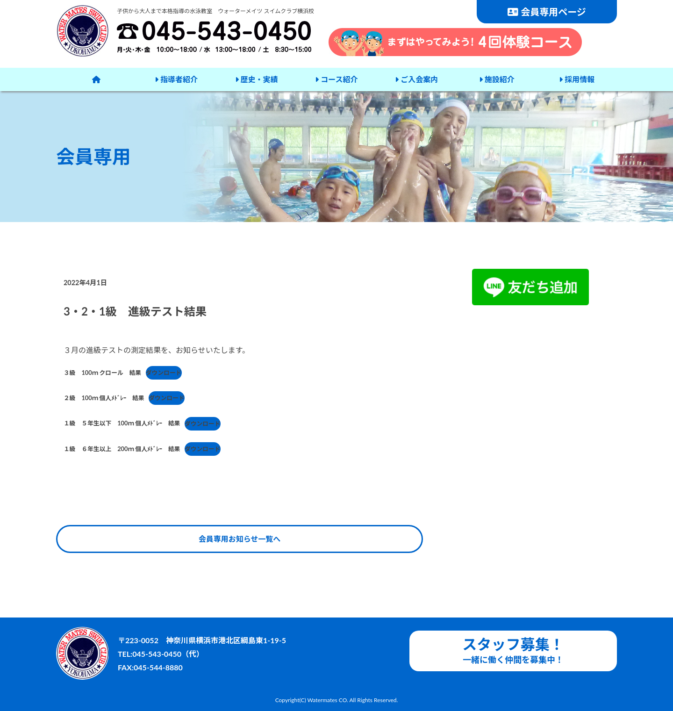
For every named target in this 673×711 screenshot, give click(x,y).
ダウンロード (164, 372)
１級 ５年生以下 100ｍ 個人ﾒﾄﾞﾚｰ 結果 (122, 423)
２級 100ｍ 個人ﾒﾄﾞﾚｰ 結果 (104, 398)
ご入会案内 (415, 79)
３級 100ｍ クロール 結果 (102, 372)
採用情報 (576, 79)
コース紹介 (336, 79)
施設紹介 (496, 79)
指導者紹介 (176, 79)
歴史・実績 (256, 79)
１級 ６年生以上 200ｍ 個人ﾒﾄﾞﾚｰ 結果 (122, 448)
